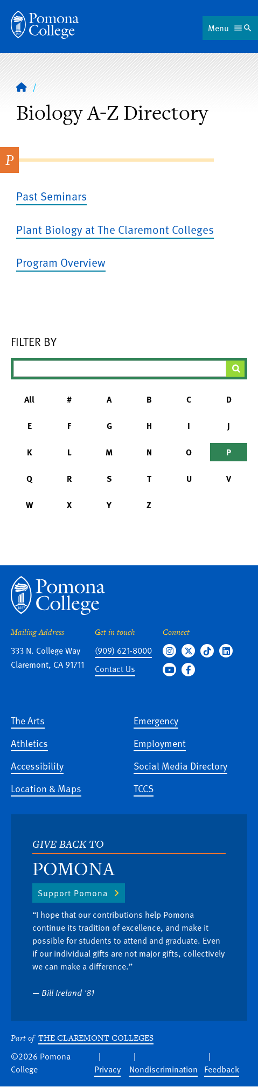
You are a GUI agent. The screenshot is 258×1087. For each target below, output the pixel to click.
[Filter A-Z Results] (119, 369)
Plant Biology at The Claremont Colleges (115, 229)
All (29, 399)
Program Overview (61, 262)
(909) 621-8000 (123, 650)
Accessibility (37, 765)
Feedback (221, 1069)
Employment (160, 743)
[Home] (45, 25)
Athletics (29, 743)
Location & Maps (46, 788)
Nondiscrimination (163, 1069)
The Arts (28, 720)
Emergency (156, 720)
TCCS (144, 788)
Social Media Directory (180, 765)
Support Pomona (73, 893)
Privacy (107, 1069)
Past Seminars (51, 196)
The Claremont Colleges (96, 1037)
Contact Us (115, 668)
